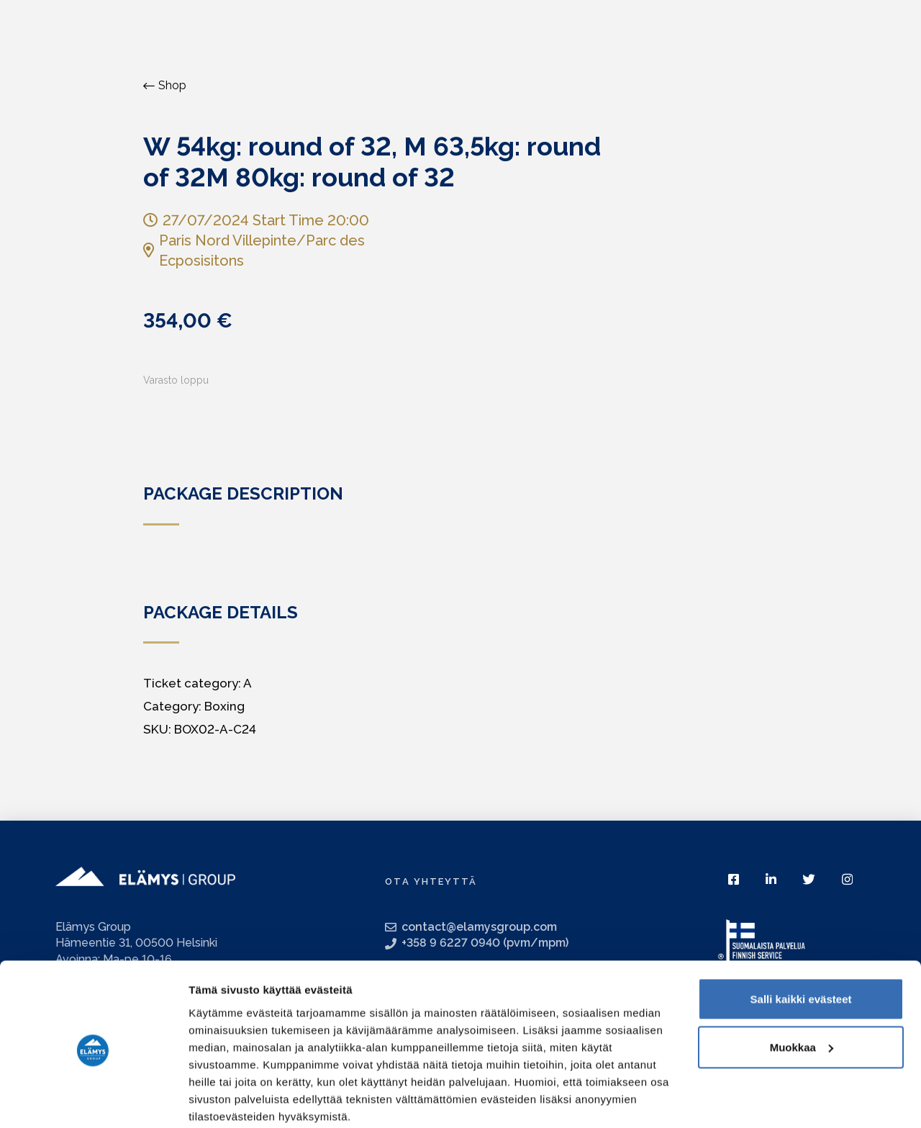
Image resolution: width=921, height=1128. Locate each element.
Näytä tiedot (220, 1099)
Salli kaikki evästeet (801, 943)
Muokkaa (801, 991)
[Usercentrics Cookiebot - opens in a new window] (93, 1100)
